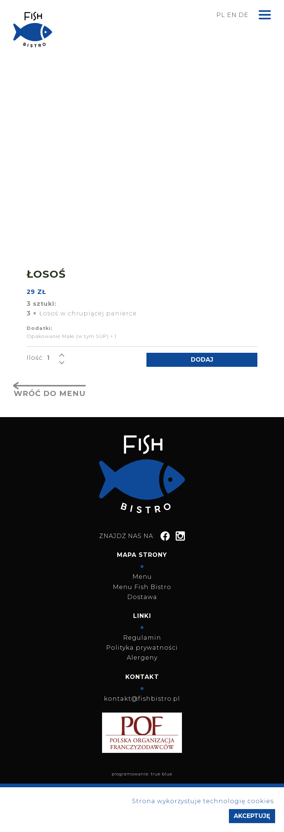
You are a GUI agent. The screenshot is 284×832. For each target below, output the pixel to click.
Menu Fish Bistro (142, 587)
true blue (161, 774)
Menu (142, 576)
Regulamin (142, 637)
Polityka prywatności (142, 647)
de (243, 14)
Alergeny (142, 657)
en (232, 14)
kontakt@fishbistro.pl (142, 698)
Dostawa (142, 597)
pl (220, 14)
